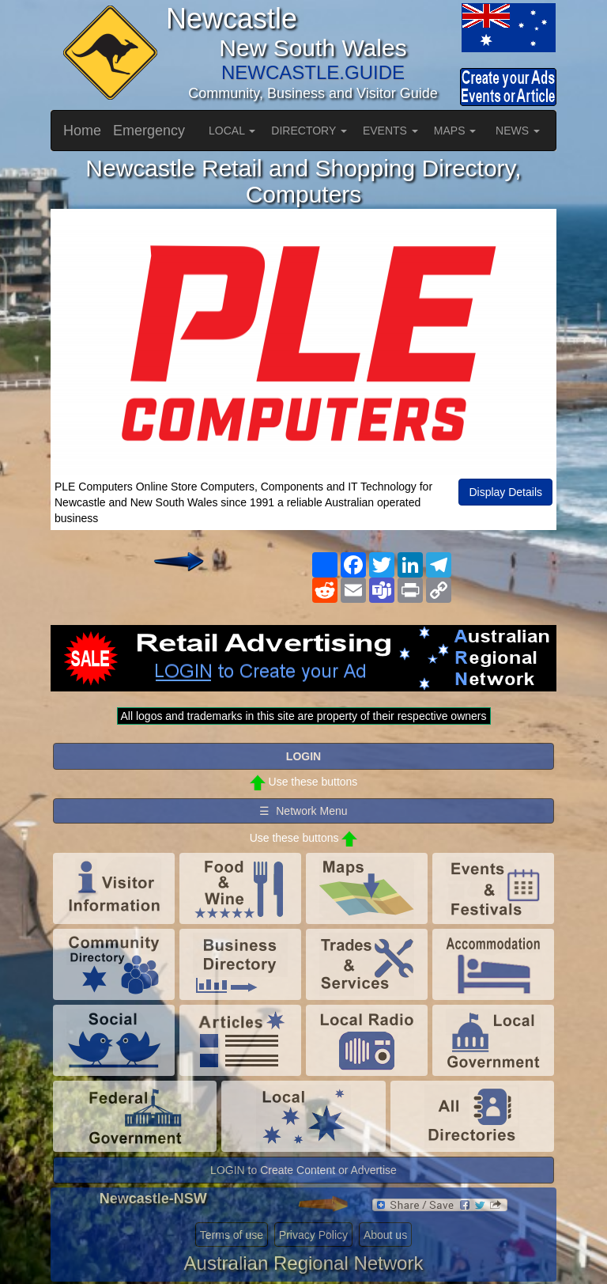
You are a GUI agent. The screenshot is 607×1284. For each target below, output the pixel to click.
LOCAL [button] (232, 130)
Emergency (149, 130)
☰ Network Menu (303, 811)
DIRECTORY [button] (309, 130)
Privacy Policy (313, 1235)
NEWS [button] (518, 130)
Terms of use (231, 1235)
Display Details (505, 492)
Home (82, 130)
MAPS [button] (455, 130)
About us (385, 1235)
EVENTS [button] (390, 130)
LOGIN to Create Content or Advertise (303, 1170)
